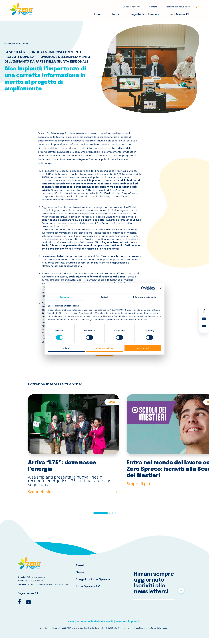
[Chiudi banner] (161, 288)
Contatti (153, 7)
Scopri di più (39, 491)
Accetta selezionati (104, 348)
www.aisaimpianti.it (129, 622)
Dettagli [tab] (104, 297)
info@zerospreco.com (35, 577)
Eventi (98, 13)
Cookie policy (142, 628)
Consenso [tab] (64, 297)
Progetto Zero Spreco (143, 13)
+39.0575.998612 (35, 581)
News (115, 13)
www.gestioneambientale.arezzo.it (90, 622)
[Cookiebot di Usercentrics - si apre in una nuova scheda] (143, 288)
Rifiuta (66, 348)
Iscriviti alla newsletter (178, 7)
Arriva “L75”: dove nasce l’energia (62, 466)
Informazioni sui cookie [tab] (144, 297)
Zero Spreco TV (179, 13)
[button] (100, 513)
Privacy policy (127, 628)
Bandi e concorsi (131, 7)
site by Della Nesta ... (159, 628)
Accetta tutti (143, 348)
